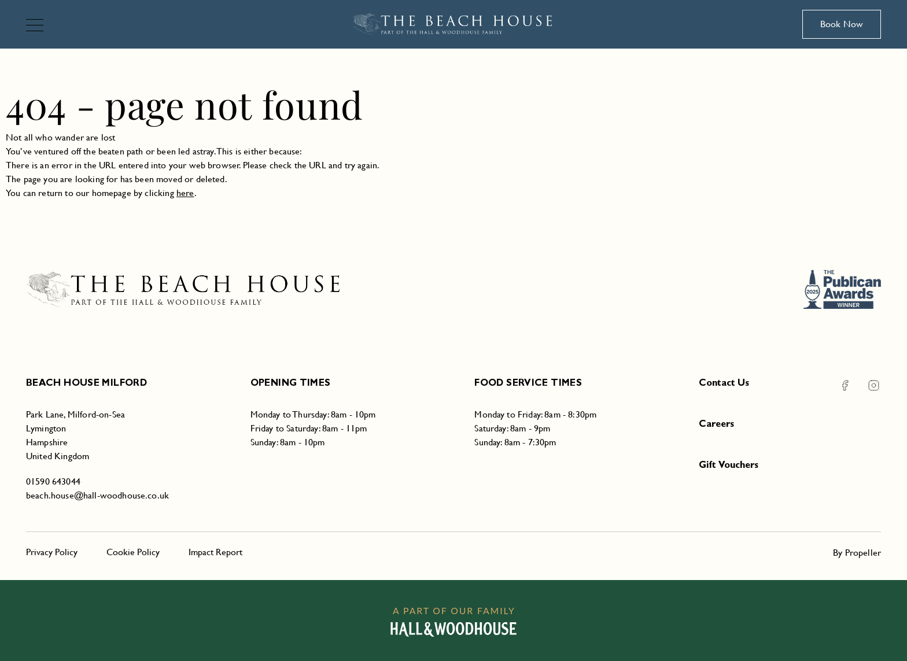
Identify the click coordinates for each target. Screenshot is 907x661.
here (185, 192)
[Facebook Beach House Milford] (845, 385)
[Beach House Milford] (453, 24)
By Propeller (857, 552)
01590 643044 (53, 481)
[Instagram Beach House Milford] (866, 385)
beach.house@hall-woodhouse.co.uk (97, 495)
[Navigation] (39, 26)
